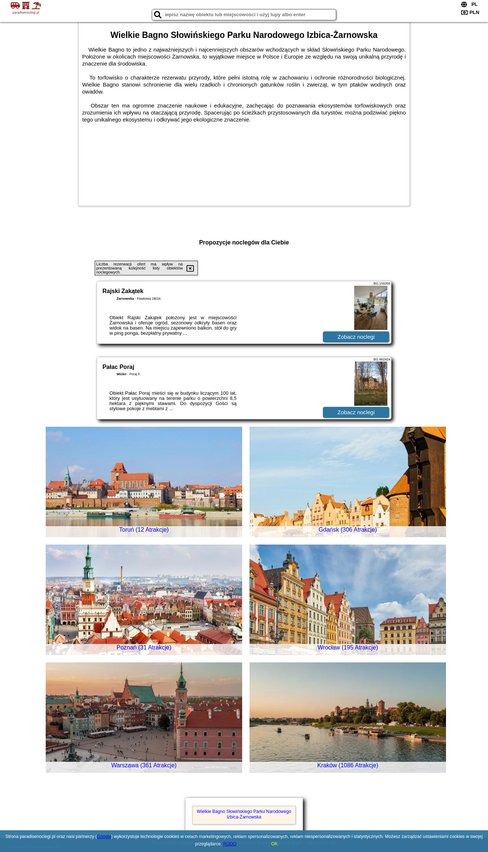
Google (104, 836)
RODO (229, 843)
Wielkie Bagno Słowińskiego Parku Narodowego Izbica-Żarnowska (244, 814)
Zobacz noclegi (356, 337)
